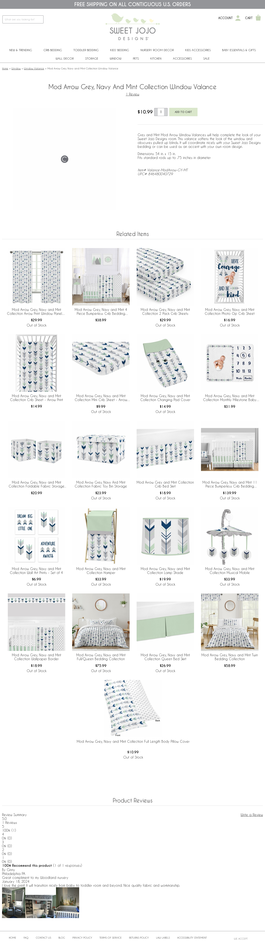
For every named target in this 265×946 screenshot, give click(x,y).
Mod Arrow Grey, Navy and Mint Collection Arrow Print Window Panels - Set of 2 (36, 312)
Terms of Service (110, 937)
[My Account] (238, 18)
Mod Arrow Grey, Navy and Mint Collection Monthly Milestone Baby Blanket (229, 398)
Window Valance (34, 68)
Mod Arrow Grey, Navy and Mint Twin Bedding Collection (229, 657)
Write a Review (252, 815)
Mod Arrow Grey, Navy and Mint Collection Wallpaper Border (36, 657)
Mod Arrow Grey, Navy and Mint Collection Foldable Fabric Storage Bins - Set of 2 (36, 484)
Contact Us (43, 937)
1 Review (132, 94)
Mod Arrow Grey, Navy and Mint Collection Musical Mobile (229, 571)
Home (5, 68)
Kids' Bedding (119, 50)
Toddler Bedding (86, 50)
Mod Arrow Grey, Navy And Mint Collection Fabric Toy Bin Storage (101, 484)
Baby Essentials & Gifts (239, 50)
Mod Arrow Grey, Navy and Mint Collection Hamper (101, 571)
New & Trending (20, 50)
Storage (91, 58)
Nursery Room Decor (157, 50)
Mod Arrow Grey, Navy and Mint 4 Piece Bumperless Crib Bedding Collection (101, 312)
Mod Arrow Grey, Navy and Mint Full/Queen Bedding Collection (101, 657)
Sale (206, 58)
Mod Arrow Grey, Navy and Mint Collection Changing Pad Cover (165, 398)
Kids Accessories (198, 50)
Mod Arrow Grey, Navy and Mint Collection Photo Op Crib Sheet (230, 311)
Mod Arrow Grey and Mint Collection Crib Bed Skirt (165, 484)
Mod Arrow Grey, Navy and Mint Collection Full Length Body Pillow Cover (133, 741)
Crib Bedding (52, 50)
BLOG (61, 937)
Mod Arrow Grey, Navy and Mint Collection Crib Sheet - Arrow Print (36, 398)
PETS (136, 58)
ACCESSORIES (182, 58)
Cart (249, 18)
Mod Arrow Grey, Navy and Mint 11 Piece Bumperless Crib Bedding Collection (229, 484)
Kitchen (155, 58)
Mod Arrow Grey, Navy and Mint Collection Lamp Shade (165, 571)
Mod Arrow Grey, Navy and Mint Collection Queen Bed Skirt (165, 657)
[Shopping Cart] (258, 18)
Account (225, 18)
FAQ (26, 937)
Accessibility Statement (192, 937)
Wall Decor (65, 58)
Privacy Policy (82, 937)
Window (115, 58)
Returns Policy (139, 937)
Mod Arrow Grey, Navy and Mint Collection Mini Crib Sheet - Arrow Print (101, 398)
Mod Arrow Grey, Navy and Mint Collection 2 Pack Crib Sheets (165, 311)
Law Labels (163, 937)
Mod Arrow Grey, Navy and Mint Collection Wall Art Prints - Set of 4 (36, 571)
